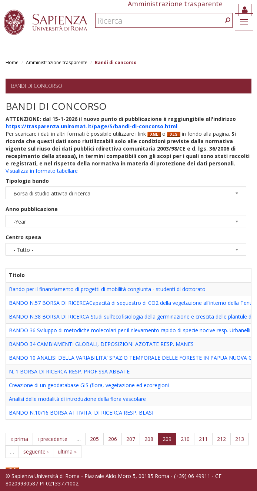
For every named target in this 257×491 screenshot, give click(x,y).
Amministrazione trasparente (56, 62)
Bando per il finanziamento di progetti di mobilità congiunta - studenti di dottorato (107, 289)
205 (94, 438)
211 (203, 438)
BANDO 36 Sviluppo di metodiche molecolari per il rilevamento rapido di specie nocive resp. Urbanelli (129, 330)
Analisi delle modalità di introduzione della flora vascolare (77, 398)
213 (239, 438)
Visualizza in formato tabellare (42, 170)
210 (185, 438)
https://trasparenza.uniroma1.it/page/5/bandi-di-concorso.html (91, 126)
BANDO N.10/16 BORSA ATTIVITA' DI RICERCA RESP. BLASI (81, 412)
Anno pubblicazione (32, 208)
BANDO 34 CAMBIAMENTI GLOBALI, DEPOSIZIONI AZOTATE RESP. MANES (101, 343)
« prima (19, 438)
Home (12, 62)
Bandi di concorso (36, 85)
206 (112, 438)
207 (130, 438)
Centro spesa (23, 237)
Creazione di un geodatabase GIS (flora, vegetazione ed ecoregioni (89, 385)
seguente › (36, 451)
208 (148, 438)
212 (221, 438)
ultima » (67, 451)
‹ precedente (52, 438)
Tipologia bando (27, 180)
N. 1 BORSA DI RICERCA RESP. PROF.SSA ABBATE (69, 371)
